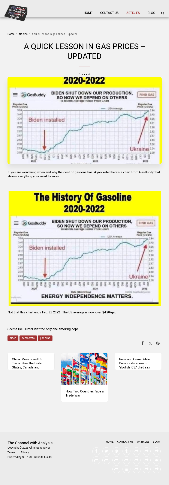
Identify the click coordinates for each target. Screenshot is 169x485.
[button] (163, 13)
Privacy (25, 452)
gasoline (45, 338)
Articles (23, 34)
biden (13, 338)
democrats (28, 338)
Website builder (43, 457)
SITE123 (27, 457)
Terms (11, 452)
